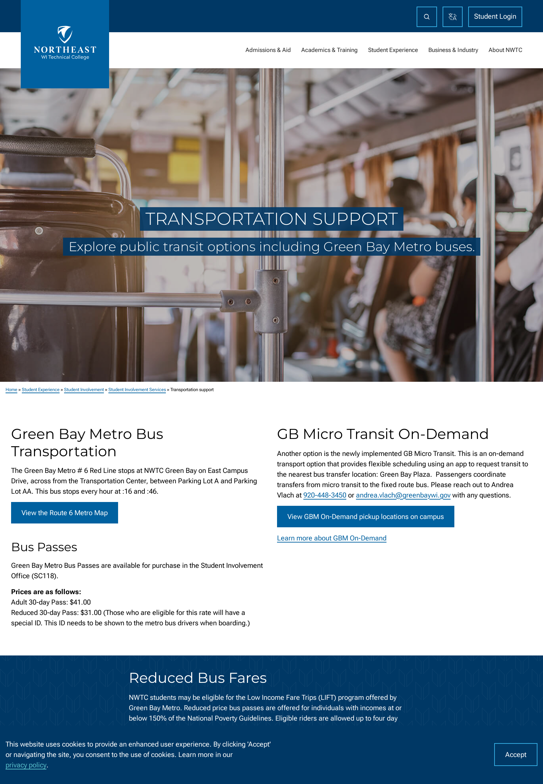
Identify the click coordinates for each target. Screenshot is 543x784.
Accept (515, 754)
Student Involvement (84, 389)
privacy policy (26, 765)
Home (11, 389)
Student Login (495, 16)
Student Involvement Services (137, 389)
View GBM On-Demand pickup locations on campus (365, 516)
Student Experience (41, 389)
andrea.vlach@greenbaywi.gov (403, 495)
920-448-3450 (324, 495)
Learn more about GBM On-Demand (331, 538)
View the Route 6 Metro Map (64, 513)
